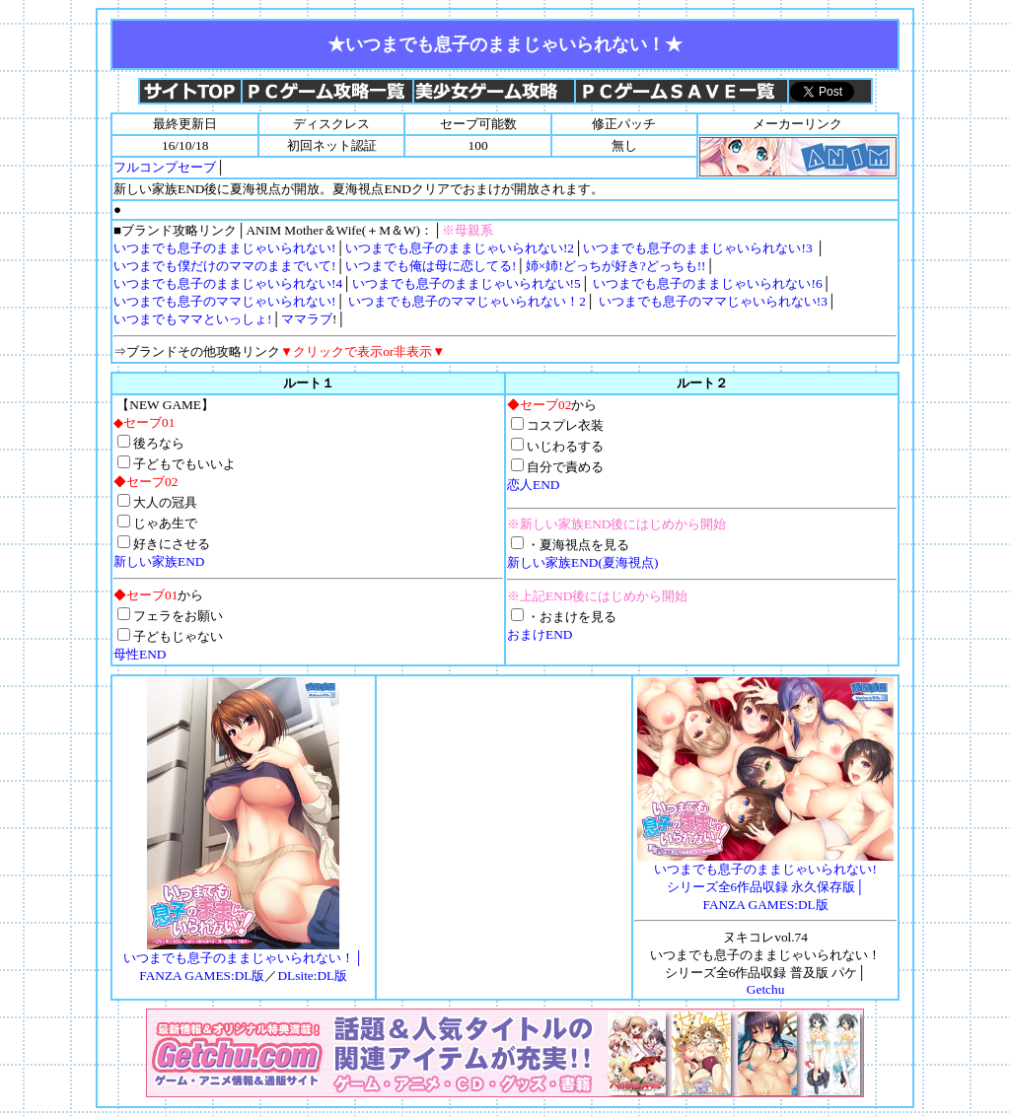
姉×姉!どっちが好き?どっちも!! (616, 265)
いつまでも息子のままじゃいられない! (224, 248)
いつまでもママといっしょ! (192, 319)
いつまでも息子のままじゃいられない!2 (459, 248)
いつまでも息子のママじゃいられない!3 (711, 301)
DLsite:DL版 (312, 975)
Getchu (766, 989)
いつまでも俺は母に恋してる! (430, 265)
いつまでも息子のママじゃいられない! (224, 301)
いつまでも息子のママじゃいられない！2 (467, 301)
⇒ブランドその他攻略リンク (279, 351)
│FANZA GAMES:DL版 (765, 880)
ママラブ (306, 319)
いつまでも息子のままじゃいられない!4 (227, 283)
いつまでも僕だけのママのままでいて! (224, 265)
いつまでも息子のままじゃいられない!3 (699, 248)
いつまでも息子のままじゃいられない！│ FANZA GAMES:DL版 (243, 960)
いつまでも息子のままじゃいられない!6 (707, 283)
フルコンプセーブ (164, 167)
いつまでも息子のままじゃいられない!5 (466, 283)
